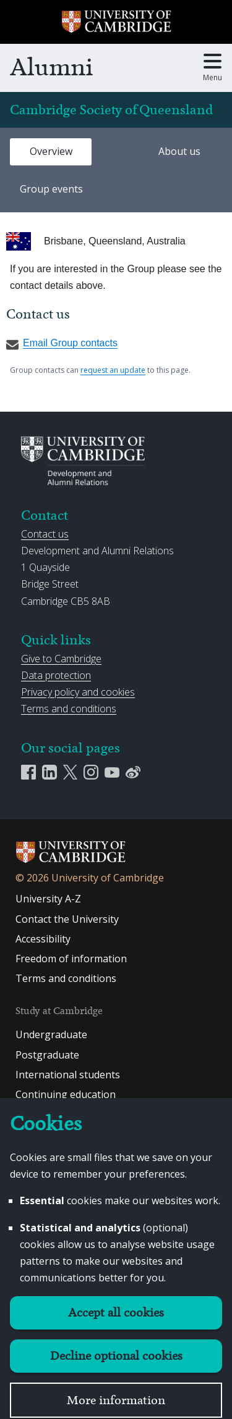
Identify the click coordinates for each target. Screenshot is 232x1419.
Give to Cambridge (61, 658)
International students (67, 1074)
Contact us (45, 534)
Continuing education (65, 1094)
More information (116, 1400)
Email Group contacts (62, 343)
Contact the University (67, 919)
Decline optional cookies (116, 1355)
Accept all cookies (116, 1312)
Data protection (56, 675)
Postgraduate (47, 1055)
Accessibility (43, 939)
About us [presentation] (179, 151)
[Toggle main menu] (212, 68)
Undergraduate (51, 1034)
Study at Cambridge (59, 1010)
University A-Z (48, 898)
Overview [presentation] (51, 151)
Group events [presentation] (51, 189)
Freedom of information (71, 958)
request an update (112, 370)
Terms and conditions (68, 708)
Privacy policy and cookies (78, 692)
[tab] (51, 151)
